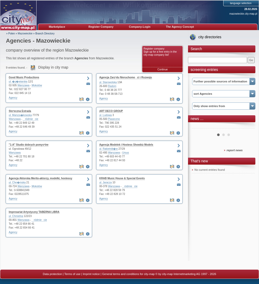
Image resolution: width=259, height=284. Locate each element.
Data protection (52, 274)
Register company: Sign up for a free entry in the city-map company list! (160, 51)
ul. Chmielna (16, 216)
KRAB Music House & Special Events (122, 178)
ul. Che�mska (17, 182)
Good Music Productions (24, 77)
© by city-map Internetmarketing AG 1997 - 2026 (185, 274)
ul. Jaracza (105, 182)
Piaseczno (114, 119)
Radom (112, 86)
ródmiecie (30, 119)
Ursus (125, 152)
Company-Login (139, 26)
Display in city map (53, 67)
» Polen (10, 33)
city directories (209, 37)
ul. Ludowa (105, 115)
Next (248, 126)
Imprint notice (91, 274)
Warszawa (23, 85)
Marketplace (57, 26)
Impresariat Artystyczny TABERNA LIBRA (34, 212)
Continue (162, 69)
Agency (13, 97)
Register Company (100, 26)
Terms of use (72, 274)
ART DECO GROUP (111, 111)
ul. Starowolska (108, 82)
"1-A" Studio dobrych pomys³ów (28, 144)
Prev (198, 126)
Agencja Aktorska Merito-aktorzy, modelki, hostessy (40, 178)
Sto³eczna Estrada (20, 111)
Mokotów (37, 85)
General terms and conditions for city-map (128, 274)
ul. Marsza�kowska (20, 115)
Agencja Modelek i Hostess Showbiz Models (126, 144)
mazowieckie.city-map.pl (243, 13)
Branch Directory (44, 33)
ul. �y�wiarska (18, 81)
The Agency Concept (180, 26)
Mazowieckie (25, 33)
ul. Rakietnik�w (108, 148)
